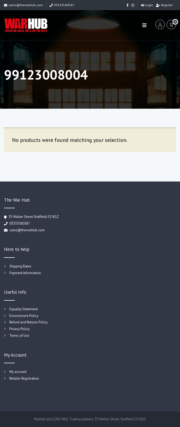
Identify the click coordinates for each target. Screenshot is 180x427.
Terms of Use (19, 335)
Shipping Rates (20, 266)
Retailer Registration (24, 378)
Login (147, 5)
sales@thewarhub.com (23, 5)
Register (164, 5)
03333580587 (61, 5)
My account (17, 371)
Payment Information (25, 273)
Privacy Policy (19, 329)
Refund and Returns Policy (28, 322)
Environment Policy (23, 315)
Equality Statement (23, 309)
